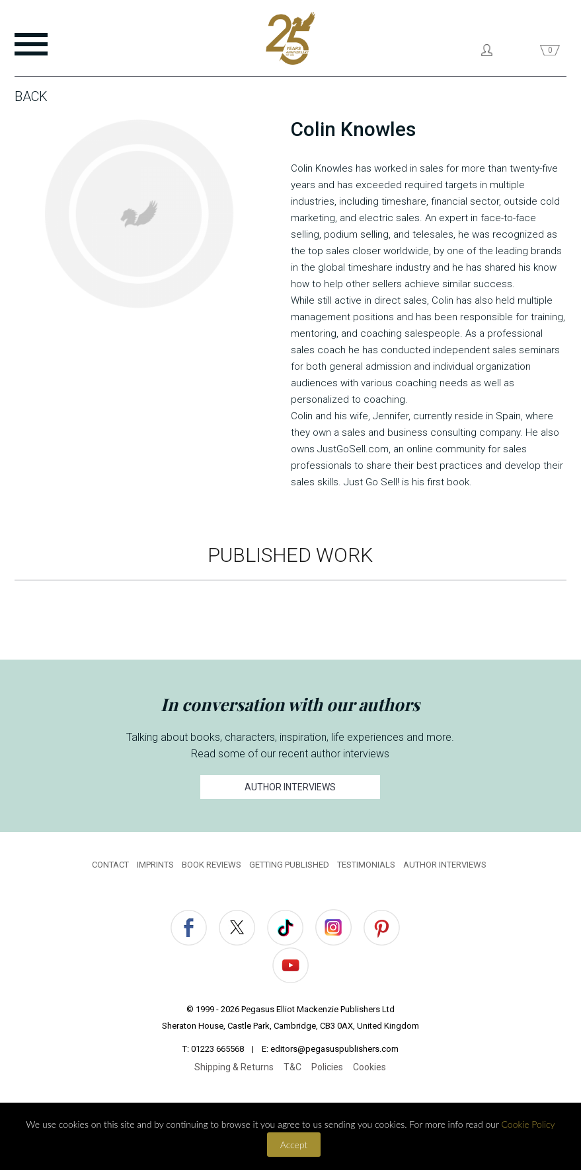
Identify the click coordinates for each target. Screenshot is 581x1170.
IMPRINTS (155, 865)
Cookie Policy (528, 1124)
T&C (292, 1067)
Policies (327, 1067)
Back (31, 96)
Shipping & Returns (234, 1067)
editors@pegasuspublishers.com (334, 1049)
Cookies (369, 1067)
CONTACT (110, 865)
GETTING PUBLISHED (289, 865)
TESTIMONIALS (366, 865)
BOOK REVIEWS (211, 865)
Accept (294, 1144)
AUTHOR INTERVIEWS (290, 787)
